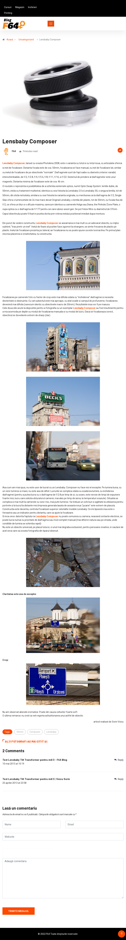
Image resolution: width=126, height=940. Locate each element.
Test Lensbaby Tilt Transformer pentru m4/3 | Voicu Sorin (36, 779)
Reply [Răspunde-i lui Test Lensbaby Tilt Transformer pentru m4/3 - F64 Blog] (119, 760)
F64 (14, 151)
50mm (20, 732)
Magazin (19, 7)
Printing (8, 13)
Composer (35, 732)
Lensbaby (51, 732)
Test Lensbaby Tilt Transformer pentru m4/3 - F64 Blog (34, 759)
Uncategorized (26, 39)
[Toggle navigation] (45, 23)
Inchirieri (32, 7)
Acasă (10, 39)
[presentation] (27, 855)
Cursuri (7, 7)
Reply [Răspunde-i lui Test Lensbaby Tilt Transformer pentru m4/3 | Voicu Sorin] (119, 779)
